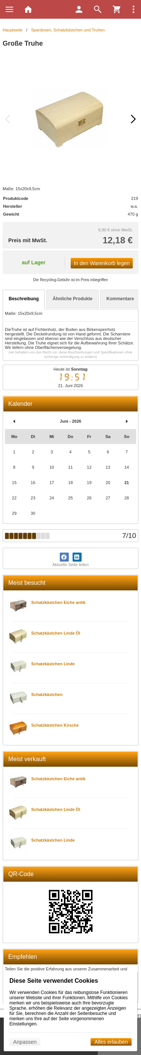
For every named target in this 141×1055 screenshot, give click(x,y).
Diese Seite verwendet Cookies (53, 981)
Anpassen (24, 1042)
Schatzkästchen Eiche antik (58, 602)
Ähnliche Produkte (72, 298)
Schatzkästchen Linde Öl (55, 633)
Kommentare (120, 298)
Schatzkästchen (46, 694)
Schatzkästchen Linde (53, 664)
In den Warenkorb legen (102, 263)
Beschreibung (24, 298)
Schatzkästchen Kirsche (55, 725)
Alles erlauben (111, 1042)
